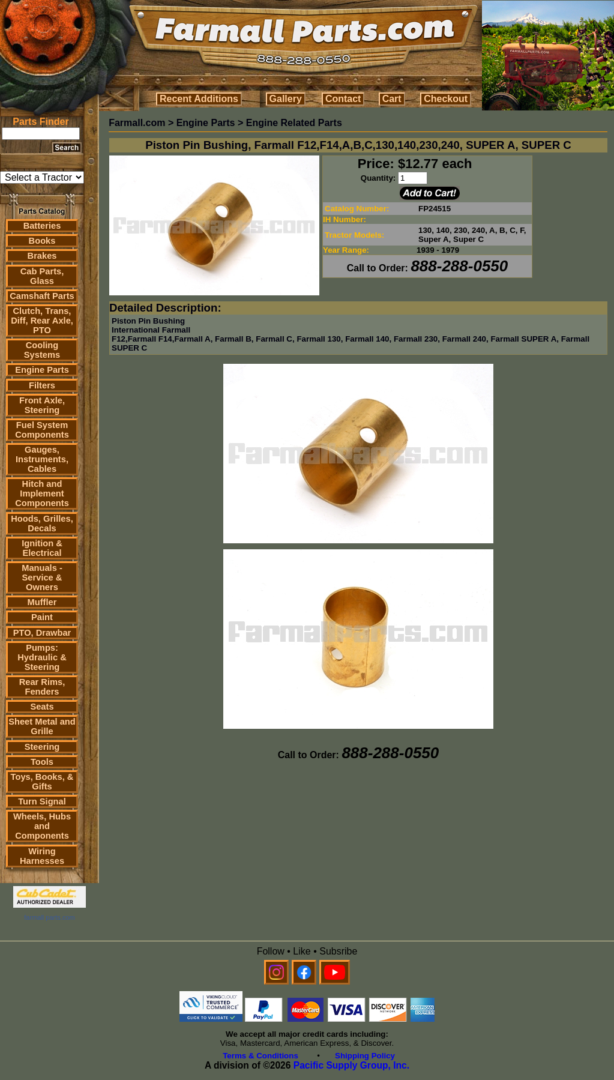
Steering (42, 747)
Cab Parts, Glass (42, 276)
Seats (41, 706)
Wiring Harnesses (42, 856)
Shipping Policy (365, 1055)
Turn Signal (42, 801)
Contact (343, 99)
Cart (392, 99)
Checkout (446, 99)
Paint (42, 617)
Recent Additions (199, 99)
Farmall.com (137, 123)
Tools (42, 762)
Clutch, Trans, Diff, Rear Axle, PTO (42, 320)
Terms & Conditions (260, 1055)
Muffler (42, 602)
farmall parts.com (49, 917)
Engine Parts (42, 370)
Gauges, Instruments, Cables (42, 459)
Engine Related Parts (294, 123)
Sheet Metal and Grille (42, 726)
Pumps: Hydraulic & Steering (41, 657)
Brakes (42, 256)
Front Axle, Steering (42, 405)
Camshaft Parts (42, 296)
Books (42, 241)
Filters (42, 385)
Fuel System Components (42, 429)
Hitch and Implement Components (42, 493)
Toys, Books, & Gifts (42, 781)
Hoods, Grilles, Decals (42, 523)
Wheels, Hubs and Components (42, 826)
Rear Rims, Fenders (42, 686)
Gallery (285, 99)
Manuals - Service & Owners (42, 577)
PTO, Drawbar (42, 633)
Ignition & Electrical (42, 548)
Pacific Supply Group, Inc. (351, 1065)
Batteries (42, 226)
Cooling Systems (42, 350)
